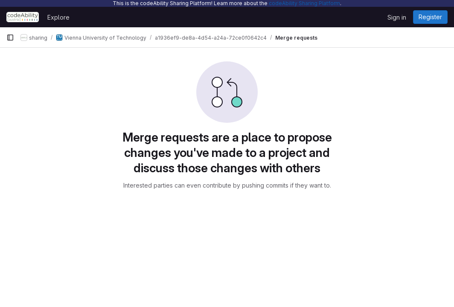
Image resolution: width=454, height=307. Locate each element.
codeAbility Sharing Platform (304, 3)
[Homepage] (23, 17)
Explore (58, 17)
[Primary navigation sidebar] (10, 37)
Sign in (396, 17)
